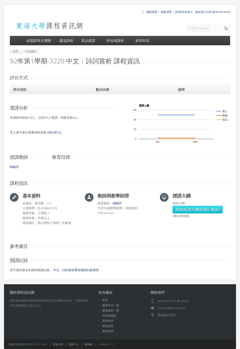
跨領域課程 (116, 40)
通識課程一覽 (110, 310)
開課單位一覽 (110, 305)
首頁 (105, 300)
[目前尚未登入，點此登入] (191, 12)
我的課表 (152, 12)
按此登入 (54, 132)
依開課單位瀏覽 (38, 40)
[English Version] (219, 12)
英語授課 (89, 40)
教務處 (88, 344)
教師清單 (107, 331)
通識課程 (66, 40)
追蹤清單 (166, 12)
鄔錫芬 (14, 167)
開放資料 (107, 326)
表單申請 (142, 40)
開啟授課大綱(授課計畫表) (197, 209)
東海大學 (14, 344)
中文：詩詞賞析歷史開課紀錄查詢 (76, 270)
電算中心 (73, 344)
